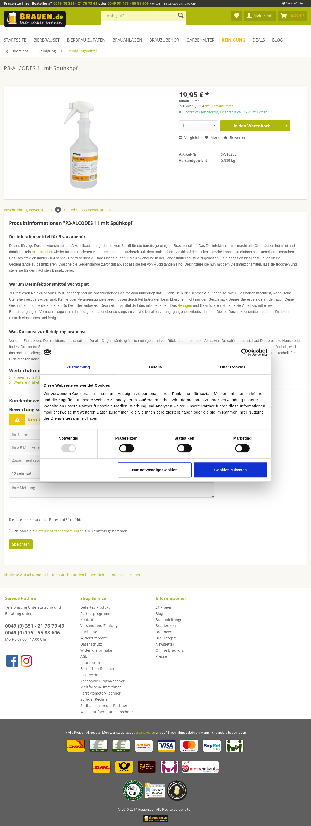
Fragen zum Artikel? (28, 377)
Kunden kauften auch (51, 574)
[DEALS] (259, 40)
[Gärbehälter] (200, 40)
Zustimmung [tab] (78, 367)
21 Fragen (164, 607)
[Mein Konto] (260, 16)
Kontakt (86, 619)
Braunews (164, 631)
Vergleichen (192, 137)
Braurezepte (166, 637)
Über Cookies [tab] (232, 367)
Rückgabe (88, 631)
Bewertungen (45, 209)
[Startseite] (17, 40)
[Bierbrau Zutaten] (86, 40)
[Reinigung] (233, 40)
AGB (84, 656)
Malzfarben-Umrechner (100, 686)
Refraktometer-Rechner (100, 693)
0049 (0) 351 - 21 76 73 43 (75, 3)
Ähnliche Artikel (17, 574)
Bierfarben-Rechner (97, 668)
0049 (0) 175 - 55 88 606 (128, 3)
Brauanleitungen (170, 619)
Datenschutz (91, 644)
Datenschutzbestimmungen (60, 530)
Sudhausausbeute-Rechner (103, 705)
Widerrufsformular (96, 650)
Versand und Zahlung (99, 625)
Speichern (21, 544)
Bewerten (235, 137)
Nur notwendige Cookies (154, 470)
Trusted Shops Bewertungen (86, 209)
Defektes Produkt (95, 607)
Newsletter (165, 644)
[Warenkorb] (292, 16)
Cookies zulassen (230, 470)
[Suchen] (180, 16)
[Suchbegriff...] (143, 16)
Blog (159, 613)
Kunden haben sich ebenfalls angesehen (106, 574)
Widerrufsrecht (93, 637)
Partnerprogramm (95, 613)
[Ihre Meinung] (111, 490)
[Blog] (278, 40)
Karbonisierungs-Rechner (102, 681)
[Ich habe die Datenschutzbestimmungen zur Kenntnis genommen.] (10, 530)
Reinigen (185, 305)
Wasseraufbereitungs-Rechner (106, 711)
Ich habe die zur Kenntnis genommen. (70, 530)
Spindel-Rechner (94, 699)
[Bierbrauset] (46, 40)
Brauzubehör (42, 252)
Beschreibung (16, 209)
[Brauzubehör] (164, 40)
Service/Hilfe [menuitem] (293, 3)
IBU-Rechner (91, 674)
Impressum (90, 662)
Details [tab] (155, 367)
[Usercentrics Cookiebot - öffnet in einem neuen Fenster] (244, 352)
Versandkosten (144, 732)
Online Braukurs (170, 650)
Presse (161, 656)
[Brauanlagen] (127, 40)
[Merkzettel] (236, 16)
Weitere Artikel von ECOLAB (35, 382)
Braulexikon (166, 625)
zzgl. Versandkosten (219, 106)
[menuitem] (143, 18)
